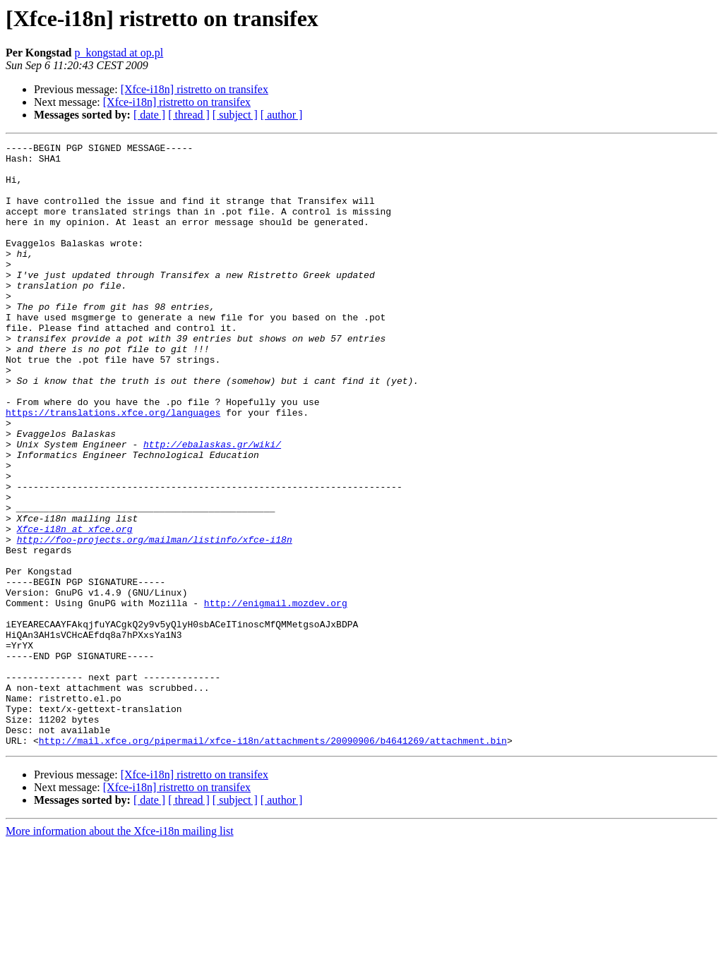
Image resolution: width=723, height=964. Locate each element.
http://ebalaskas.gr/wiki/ (212, 505)
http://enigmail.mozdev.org (275, 695)
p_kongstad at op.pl (118, 53)
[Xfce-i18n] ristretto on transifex (194, 89)
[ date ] (149, 115)
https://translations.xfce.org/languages (113, 467)
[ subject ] (235, 115)
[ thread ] (189, 115)
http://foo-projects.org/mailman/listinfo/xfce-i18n (154, 619)
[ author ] (282, 115)
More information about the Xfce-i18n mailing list (120, 952)
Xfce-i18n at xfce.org (75, 607)
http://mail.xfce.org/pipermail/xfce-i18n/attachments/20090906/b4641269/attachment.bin (273, 861)
